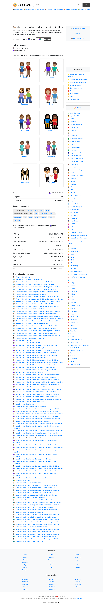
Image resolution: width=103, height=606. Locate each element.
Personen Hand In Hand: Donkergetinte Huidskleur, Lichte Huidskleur (36, 316)
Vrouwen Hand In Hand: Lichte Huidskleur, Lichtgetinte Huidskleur (35, 345)
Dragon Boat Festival (76, 175)
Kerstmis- (72, 248)
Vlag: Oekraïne (73, 99)
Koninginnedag (74, 251)
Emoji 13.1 (25, 586)
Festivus (72, 184)
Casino (71, 133)
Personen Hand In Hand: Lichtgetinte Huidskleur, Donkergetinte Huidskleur (38, 299)
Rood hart (72, 91)
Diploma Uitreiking (75, 170)
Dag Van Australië (75, 153)
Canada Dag (73, 127)
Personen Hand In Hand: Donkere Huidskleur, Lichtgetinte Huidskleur (36, 331)
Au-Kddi (25, 567)
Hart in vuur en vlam (75, 88)
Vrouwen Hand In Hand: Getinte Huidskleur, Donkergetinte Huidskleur (36, 375)
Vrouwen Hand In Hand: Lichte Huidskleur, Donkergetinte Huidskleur (36, 350)
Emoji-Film (72, 178)
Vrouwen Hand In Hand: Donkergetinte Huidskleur (30, 387)
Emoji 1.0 (25, 579)
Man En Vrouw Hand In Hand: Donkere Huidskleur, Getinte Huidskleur (36, 471)
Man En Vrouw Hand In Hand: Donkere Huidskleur (30, 478)
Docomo (51, 567)
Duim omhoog (73, 94)
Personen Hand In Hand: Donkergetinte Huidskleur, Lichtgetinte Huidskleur (38, 318)
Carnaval (72, 130)
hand (30, 210)
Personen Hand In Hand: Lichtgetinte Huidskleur (30, 294)
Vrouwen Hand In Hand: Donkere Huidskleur (28, 401)
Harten (71, 224)
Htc (78, 562)
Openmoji (25, 183)
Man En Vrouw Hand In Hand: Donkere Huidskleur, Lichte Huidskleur (36, 466)
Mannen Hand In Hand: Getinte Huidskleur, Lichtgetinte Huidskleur (35, 509)
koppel (44, 217)
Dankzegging (73, 164)
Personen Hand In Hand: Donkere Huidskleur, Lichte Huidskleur (34, 328)
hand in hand (39, 210)
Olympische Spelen (75, 271)
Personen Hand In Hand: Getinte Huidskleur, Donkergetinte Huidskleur (37, 311)
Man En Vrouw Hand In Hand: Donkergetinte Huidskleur (32, 459)
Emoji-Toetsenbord (78, 28)
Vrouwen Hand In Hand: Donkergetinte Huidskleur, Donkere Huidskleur (37, 389)
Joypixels (51, 156)
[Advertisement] (51, 19)
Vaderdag (72, 319)
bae (25, 217)
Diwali (71, 173)
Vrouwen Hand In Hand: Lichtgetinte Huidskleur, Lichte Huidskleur (35, 355)
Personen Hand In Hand (22, 277)
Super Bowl (73, 314)
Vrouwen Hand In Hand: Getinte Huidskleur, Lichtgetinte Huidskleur (35, 370)
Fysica (71, 198)
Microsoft (51, 130)
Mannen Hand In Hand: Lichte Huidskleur (27, 483)
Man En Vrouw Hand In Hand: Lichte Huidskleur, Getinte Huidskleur (36, 411)
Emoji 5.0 (51, 581)
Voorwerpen (74, 9)
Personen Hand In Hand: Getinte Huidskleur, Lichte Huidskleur (34, 304)
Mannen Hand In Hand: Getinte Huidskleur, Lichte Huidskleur (34, 507)
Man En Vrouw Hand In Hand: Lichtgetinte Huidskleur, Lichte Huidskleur (37, 418)
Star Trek (72, 308)
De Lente (72, 167)
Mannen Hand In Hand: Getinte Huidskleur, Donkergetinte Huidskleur (36, 514)
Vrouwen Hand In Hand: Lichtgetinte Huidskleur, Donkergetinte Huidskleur (38, 362)
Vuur (70, 96)
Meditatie (72, 260)
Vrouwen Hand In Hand (22, 340)
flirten (37, 217)
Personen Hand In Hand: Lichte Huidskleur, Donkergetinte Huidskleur (36, 287)
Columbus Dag (74, 147)
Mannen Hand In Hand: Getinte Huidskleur (28, 512)
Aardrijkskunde (74, 113)
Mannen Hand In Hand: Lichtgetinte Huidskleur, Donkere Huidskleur (36, 505)
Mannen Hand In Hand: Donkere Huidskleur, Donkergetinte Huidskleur (36, 539)
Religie (71, 294)
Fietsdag (72, 187)
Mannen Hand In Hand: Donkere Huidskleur (28, 541)
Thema (78, 108)
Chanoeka (72, 136)
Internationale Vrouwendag (78, 238)
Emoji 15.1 (25, 589)
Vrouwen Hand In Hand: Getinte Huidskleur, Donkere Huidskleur (35, 377)
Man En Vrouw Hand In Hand (23, 404)
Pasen (71, 285)
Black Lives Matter (75, 124)
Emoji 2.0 (51, 579)
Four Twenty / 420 (75, 195)
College (71, 144)
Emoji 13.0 (78, 584)
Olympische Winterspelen (77, 274)
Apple (25, 78)
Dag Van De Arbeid (75, 158)
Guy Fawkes (73, 215)
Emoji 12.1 (52, 584)
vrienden (17, 220)
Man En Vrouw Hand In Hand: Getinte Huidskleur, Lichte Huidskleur (36, 433)
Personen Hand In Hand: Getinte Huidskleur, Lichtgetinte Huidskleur (36, 306)
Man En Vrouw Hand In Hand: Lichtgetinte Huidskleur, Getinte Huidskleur (37, 423)
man (47, 210)
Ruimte (71, 297)
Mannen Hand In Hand (21, 480)
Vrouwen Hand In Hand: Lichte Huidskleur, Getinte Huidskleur (34, 348)
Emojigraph (24, 4)
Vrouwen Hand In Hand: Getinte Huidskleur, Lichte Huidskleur (34, 367)
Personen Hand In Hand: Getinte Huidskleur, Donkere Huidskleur (35, 313)
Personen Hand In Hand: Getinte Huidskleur (28, 309)
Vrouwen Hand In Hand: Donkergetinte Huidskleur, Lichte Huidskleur (36, 379)
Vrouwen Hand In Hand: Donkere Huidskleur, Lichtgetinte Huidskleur (36, 394)
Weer (71, 337)
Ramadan (72, 291)
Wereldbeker (73, 342)
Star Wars (72, 311)
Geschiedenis (73, 209)
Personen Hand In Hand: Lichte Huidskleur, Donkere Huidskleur (34, 289)
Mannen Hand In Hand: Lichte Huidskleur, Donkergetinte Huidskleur (36, 490)
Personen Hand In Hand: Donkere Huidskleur (29, 338)
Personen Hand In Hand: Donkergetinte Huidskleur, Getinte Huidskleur (37, 321)
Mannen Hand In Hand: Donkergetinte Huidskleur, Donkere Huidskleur (36, 529)
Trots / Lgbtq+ (73, 317)
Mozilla (52, 565)
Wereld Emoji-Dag (75, 339)
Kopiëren (47, 38)
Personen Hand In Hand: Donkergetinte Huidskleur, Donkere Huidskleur (37, 326)
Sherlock (72, 302)
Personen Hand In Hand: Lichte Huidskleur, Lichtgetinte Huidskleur (35, 282)
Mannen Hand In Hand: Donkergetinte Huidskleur (30, 527)
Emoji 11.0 (78, 581)
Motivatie (72, 268)
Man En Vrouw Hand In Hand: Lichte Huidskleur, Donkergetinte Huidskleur (38, 414)
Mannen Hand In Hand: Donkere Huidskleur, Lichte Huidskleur (34, 531)
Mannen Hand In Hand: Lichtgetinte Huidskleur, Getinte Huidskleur (35, 500)
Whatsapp (25, 156)
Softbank (77, 565)
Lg (25, 565)
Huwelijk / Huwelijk (75, 232)
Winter (71, 356)
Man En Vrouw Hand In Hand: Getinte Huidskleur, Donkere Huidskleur (36, 445)
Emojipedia (25, 570)
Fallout (71, 181)
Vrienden (72, 331)
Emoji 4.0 (25, 581)
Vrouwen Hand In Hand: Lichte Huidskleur (27, 343)
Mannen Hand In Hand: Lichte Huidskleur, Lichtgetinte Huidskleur (35, 485)
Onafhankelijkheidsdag (76, 277)
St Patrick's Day (74, 305)
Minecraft (72, 263)
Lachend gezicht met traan (77, 82)
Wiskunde (72, 359)
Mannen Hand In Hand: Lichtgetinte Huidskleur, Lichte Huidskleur (35, 495)
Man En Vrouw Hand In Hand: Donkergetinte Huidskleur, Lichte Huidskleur (38, 447)
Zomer (71, 361)
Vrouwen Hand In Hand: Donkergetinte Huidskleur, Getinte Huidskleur (36, 384)
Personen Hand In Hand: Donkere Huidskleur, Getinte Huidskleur (35, 333)
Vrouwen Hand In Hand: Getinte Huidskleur (28, 372)
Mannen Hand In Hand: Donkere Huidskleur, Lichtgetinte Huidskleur (36, 534)
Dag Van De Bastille (75, 161)
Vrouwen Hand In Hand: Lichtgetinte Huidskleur (29, 357)
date (30, 217)
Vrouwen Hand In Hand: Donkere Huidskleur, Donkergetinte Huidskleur (37, 399)
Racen (71, 288)
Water (71, 334)
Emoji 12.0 (25, 584)
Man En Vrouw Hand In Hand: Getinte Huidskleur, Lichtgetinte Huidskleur (37, 435)
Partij (71, 283)
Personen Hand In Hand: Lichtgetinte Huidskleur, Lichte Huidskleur (35, 291)
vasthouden (43, 213)
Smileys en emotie (18, 9)
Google (51, 78)
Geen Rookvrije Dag (75, 207)
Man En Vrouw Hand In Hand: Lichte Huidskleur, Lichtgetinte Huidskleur (37, 409)
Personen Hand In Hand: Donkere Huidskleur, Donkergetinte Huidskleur (37, 335)
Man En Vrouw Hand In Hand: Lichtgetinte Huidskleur (31, 421)
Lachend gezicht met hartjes (78, 79)
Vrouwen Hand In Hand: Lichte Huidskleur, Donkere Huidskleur (34, 353)
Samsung (25, 130)
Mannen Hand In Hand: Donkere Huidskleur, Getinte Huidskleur (34, 536)
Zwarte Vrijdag (74, 364)
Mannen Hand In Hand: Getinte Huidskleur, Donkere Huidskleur (34, 517)
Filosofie (72, 192)
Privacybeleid (78, 598)
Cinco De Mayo (74, 141)
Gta (70, 201)
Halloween (72, 218)
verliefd (51, 217)
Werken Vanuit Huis (75, 350)
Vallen (71, 325)
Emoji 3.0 (78, 579)
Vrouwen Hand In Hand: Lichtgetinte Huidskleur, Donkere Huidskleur (36, 365)
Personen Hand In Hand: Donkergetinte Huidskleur (30, 323)
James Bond (73, 246)
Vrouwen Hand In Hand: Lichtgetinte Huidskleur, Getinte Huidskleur (35, 360)
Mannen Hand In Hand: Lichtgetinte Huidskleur (29, 497)
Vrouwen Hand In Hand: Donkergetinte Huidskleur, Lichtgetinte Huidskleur (38, 382)
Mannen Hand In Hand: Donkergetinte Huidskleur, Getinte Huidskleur (36, 524)
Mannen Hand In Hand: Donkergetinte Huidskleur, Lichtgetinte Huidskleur (37, 522)
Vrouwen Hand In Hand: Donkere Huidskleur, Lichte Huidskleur (34, 392)
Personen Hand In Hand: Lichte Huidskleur (28, 279)
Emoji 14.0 (52, 586)
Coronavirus (73, 150)
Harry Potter (73, 221)
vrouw (52, 213)
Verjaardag (72, 328)
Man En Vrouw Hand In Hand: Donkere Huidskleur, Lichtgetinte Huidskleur (38, 468)
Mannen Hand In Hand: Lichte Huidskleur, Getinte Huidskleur (34, 488)
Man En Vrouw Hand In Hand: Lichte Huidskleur (29, 406)
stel (36, 213)
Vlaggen (87, 9)
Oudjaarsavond (74, 280)
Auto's (71, 119)
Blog (78, 33)
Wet (70, 353)
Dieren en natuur (39, 9)
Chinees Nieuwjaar (75, 138)
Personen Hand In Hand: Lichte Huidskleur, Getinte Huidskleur (34, 284)
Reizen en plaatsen (57, 9)
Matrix (71, 257)
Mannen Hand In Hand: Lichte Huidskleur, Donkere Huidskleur (34, 492)
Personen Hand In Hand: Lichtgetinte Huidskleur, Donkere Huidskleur (36, 301)
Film (70, 190)
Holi (70, 226)
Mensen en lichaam (29, 9)
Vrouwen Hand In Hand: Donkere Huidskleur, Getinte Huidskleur (35, 397)
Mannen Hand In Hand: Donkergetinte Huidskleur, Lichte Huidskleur (36, 519)
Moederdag (73, 266)
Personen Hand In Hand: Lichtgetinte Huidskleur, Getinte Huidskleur (36, 296)
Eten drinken (48, 9)
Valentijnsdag (73, 322)
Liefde (71, 254)
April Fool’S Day (74, 116)
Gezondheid (73, 212)
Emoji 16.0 (52, 589)
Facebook (25, 104)
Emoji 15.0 (78, 586)
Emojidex (51, 183)
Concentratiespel (78, 38)
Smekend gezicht (74, 85)
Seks (71, 300)
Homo (71, 229)
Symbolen (81, 9)
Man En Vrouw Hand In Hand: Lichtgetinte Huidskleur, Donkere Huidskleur (38, 430)
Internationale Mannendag (77, 235)
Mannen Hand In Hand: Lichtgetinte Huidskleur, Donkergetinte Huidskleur (37, 502)
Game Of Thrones (75, 204)
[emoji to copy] (40, 39)
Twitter (51, 104)
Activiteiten (66, 9)
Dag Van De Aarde (75, 155)
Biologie (72, 121)
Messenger (51, 559)
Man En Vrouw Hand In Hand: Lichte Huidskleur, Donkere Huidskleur (36, 416)
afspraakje (17, 217)
